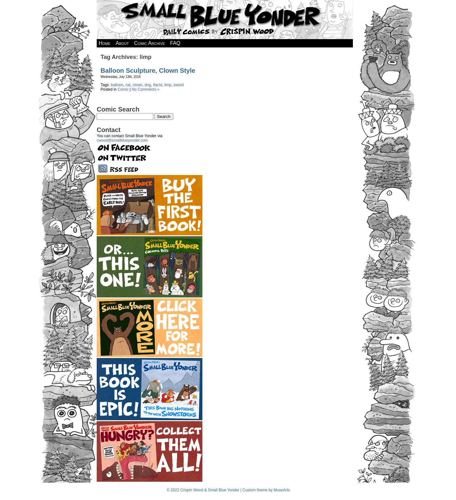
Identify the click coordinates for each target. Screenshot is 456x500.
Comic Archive (149, 43)
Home (104, 43)
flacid (157, 85)
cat (127, 85)
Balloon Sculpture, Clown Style (148, 70)
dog (147, 85)
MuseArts (282, 490)
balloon (117, 85)
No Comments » (145, 89)
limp (167, 85)
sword (179, 85)
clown (137, 85)
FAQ (175, 43)
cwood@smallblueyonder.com (122, 140)
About (122, 43)
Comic (123, 89)
